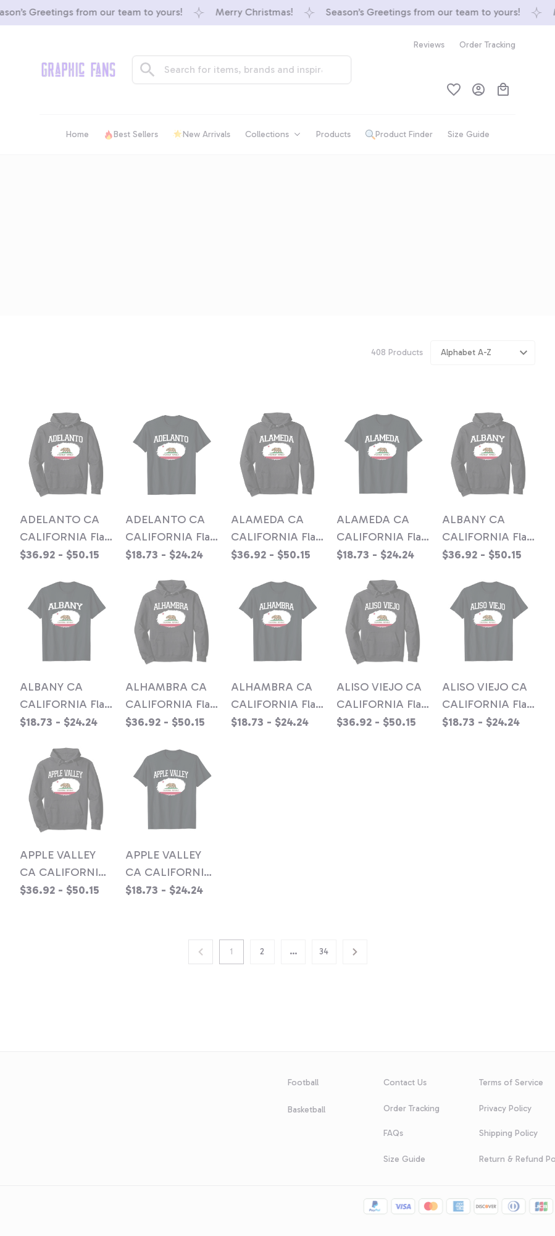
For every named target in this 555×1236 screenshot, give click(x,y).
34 (323, 951)
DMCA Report (27, 1195)
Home (243, 214)
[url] (72, 1061)
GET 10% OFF (186, 1134)
